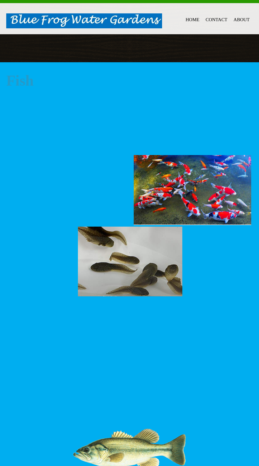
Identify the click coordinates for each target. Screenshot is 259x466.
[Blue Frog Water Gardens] (84, 21)
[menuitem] (193, 18)
